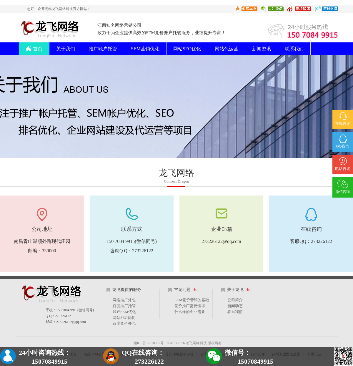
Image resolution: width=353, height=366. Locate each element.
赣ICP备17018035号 (149, 343)
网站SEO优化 (187, 48)
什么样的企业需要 (189, 311)
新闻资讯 (261, 48)
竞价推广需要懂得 (189, 306)
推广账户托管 (103, 48)
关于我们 (65, 48)
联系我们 (294, 48)
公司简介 (235, 300)
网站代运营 (226, 48)
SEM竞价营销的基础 (191, 300)
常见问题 (186, 289)
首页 (34, 46)
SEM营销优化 (145, 48)
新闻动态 (235, 306)
